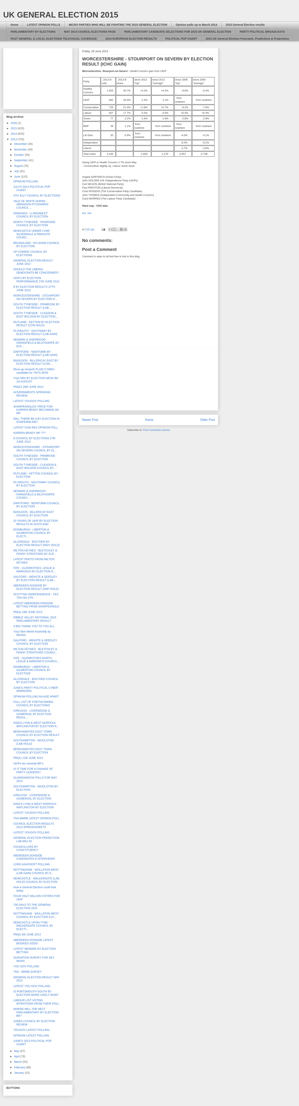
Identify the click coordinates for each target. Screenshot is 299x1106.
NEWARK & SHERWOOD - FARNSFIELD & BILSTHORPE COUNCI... (34, 494)
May (17, 1051)
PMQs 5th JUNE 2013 (27, 934)
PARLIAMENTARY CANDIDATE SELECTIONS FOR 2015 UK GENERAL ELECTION (177, 31)
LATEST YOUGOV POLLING (31, 401)
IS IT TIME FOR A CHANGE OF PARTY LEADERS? (33, 770)
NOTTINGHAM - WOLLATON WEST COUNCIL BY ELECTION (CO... (36, 915)
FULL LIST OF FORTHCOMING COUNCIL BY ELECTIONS (33, 703)
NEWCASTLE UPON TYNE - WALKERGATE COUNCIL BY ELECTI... (33, 926)
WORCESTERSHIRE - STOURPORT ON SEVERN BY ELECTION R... (36, 297)
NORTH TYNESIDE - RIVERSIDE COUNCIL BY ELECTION (34, 223)
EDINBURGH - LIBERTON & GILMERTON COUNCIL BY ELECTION (31, 670)
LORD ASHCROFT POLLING (31, 864)
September (21, 160)
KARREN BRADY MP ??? (29, 432)
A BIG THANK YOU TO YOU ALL (33, 626)
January (19, 1072)
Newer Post (90, 419)
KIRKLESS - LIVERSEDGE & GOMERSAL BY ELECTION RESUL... (32, 714)
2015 (14, 128)
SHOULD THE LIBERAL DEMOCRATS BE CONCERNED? (36, 271)
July (17, 171)
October (19, 154)
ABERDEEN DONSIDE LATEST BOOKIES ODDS (33, 941)
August (18, 165)
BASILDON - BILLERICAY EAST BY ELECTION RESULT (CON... (35, 362)
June (17, 176)
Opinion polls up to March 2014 (196, 24)
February (20, 1067)
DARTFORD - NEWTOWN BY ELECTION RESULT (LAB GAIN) (35, 353)
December (21, 143)
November (21, 149)
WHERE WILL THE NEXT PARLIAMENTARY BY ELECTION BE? (36, 1012)
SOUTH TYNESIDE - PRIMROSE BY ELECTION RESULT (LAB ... (36, 306)
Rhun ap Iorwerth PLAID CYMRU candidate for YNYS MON (34, 371)
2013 (14, 139)
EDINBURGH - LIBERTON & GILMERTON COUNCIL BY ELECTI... (31, 533)
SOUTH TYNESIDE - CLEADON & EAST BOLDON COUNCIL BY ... (35, 466)
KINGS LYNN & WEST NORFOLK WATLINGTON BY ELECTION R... (36, 724)
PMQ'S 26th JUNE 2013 (28, 386)
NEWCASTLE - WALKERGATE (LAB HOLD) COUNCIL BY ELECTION (36, 880)
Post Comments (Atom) (156, 429)
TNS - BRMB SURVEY (27, 971)
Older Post (207, 419)
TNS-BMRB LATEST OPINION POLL (36, 818)
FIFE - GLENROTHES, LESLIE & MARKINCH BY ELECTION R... (34, 569)
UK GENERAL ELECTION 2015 (60, 14)
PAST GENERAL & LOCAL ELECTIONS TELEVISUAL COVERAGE (54, 38)
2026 (14, 123)
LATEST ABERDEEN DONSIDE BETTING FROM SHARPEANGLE (36, 605)
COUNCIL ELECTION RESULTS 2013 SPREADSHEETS (33, 825)
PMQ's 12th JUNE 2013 (28, 757)
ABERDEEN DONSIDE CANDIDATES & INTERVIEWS (34, 857)
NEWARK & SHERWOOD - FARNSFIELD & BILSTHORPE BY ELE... (36, 343)
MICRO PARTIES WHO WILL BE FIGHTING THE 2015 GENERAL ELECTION (118, 24)
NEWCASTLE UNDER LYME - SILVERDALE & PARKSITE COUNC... (32, 234)
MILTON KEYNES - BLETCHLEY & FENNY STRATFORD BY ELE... (35, 552)
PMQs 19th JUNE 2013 (27, 612)
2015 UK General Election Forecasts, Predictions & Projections (247, 38)
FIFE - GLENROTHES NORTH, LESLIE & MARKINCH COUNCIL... (36, 659)
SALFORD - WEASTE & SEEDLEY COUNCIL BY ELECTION (35, 642)
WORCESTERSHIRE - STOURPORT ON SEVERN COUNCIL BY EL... (36, 448)
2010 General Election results (245, 24)
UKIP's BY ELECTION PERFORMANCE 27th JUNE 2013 (36, 279)
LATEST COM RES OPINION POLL (35, 427)
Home (14, 24)
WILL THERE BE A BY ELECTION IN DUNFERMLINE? (36, 420)
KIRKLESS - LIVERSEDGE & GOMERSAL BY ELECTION (32, 797)
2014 (14, 133)
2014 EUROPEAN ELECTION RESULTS (131, 38)
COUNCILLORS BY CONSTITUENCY (25, 848)
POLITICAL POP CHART (181, 38)
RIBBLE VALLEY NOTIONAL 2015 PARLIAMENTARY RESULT (34, 619)
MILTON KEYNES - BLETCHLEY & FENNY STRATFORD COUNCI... (35, 650)
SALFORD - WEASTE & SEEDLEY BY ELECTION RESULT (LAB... (35, 578)
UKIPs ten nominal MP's (28, 763)
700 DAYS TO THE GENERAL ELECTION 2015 (32, 906)
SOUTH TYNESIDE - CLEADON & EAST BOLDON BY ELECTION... (35, 314)
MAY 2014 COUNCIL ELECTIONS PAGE (90, 31)
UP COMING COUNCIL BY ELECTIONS (30, 253)
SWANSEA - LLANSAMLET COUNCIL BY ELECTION (30, 215)
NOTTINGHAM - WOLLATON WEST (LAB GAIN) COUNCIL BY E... (36, 871)
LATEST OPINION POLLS (43, 24)
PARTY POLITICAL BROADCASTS (262, 31)
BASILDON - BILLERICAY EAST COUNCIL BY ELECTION (33, 513)
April (17, 1056)
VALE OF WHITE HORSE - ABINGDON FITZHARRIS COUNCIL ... (30, 204)
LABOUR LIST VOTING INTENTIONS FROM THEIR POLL (36, 1002)
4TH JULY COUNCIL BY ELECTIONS (36, 195)
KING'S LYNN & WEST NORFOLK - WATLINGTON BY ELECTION (35, 805)
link (84, 213)
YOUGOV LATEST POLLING (31, 1029)
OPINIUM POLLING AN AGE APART (36, 696)
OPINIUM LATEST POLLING (31, 1035)
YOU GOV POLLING (26, 966)
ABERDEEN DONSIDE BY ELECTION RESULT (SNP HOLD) (36, 587)
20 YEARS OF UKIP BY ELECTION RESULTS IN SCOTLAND (35, 522)
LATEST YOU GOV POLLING (31, 986)
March (18, 1061)
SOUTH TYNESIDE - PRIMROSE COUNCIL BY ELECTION (34, 457)
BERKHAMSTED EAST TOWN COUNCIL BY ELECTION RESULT (36, 733)
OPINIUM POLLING (25, 181)
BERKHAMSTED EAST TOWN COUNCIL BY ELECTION (32, 750)
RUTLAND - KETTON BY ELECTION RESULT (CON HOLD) (36, 323)
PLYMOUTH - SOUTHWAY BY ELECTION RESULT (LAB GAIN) (35, 332)
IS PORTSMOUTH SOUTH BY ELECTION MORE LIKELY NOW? (36, 993)
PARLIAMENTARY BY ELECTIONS (33, 31)
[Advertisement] (148, 379)
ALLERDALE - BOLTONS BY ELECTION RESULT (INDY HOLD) (36, 543)
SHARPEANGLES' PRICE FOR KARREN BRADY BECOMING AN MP (36, 410)
